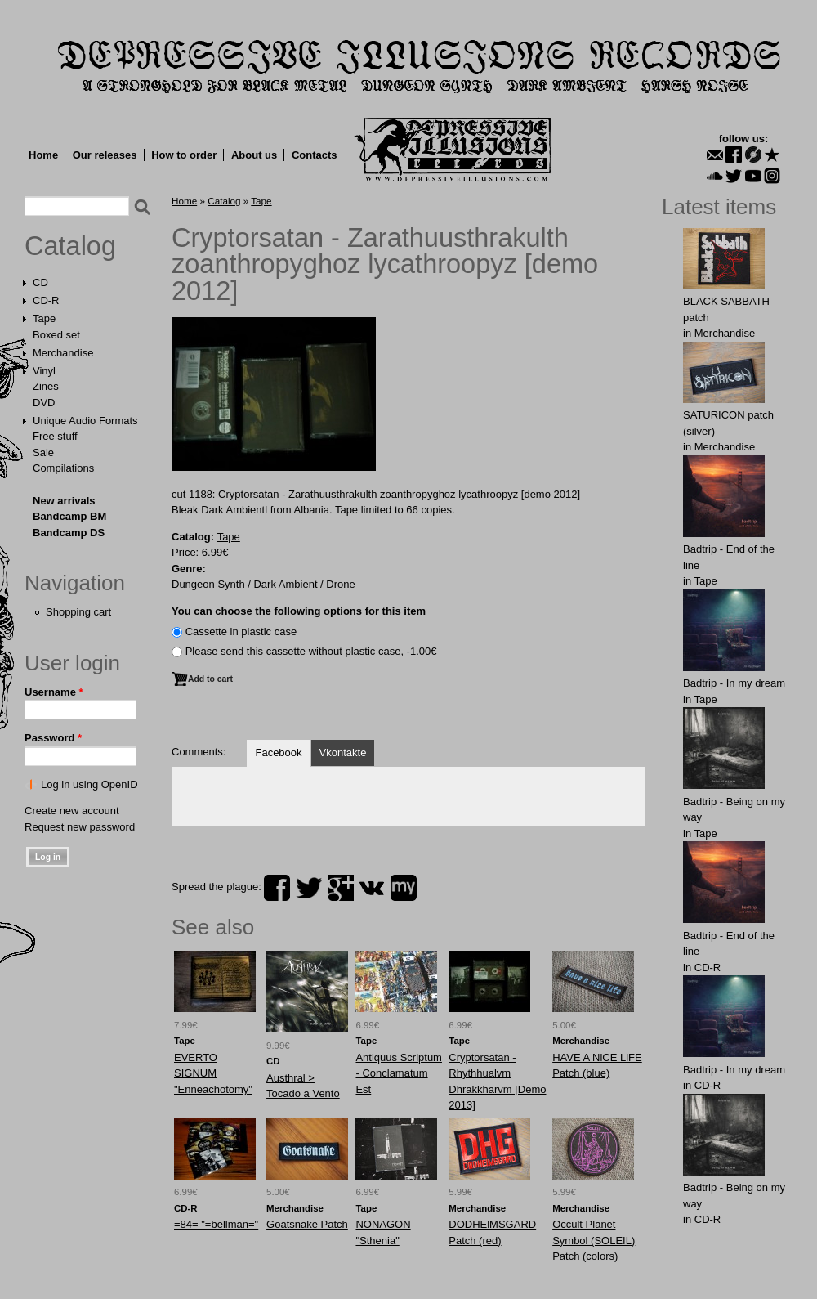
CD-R (46, 300)
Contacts (314, 155)
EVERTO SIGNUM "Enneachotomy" (213, 1073)
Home (43, 155)
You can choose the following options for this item (299, 611)
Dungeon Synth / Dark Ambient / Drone (263, 584)
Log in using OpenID (89, 784)
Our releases (105, 155)
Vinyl (44, 371)
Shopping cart (78, 612)
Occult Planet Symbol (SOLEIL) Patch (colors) (593, 1240)
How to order (184, 155)
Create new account (72, 810)
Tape (44, 318)
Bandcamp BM (69, 516)
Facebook (278, 752)
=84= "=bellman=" (216, 1224)
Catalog (70, 246)
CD (40, 282)
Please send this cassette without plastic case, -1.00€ (311, 651)
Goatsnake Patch (307, 1224)
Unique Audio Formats (85, 420)
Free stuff (55, 436)
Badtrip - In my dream (734, 683)
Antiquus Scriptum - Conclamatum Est (398, 1073)
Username (54, 692)
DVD (44, 402)
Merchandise (63, 353)
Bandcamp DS (69, 532)
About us (254, 155)
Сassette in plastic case (241, 631)
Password (53, 738)
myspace (404, 888)
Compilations (63, 468)
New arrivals (64, 501)
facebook (277, 888)
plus (341, 888)
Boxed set (56, 335)
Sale (43, 452)
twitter (309, 888)
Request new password (80, 827)
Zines (46, 386)
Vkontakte (343, 752)
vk (372, 888)
